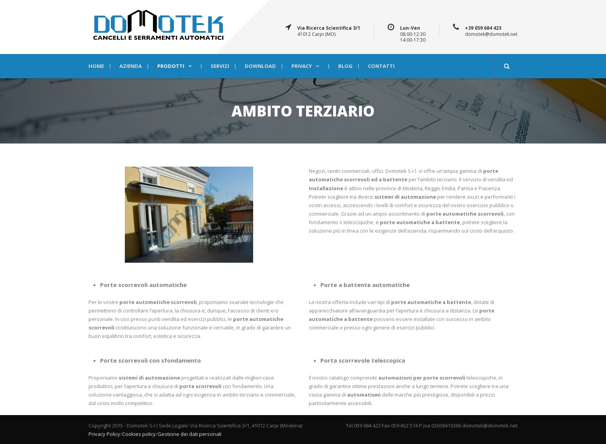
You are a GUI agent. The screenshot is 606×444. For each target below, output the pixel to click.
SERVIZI (220, 66)
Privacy (301, 66)
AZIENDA (130, 66)
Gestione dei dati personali (189, 433)
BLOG (345, 66)
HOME (96, 66)
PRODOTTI (170, 66)
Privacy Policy (104, 433)
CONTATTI (381, 66)
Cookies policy (139, 433)
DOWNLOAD (260, 66)
